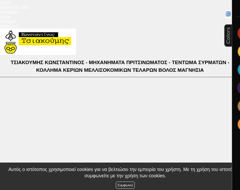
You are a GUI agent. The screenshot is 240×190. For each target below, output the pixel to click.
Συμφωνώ (125, 185)
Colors (228, 35)
